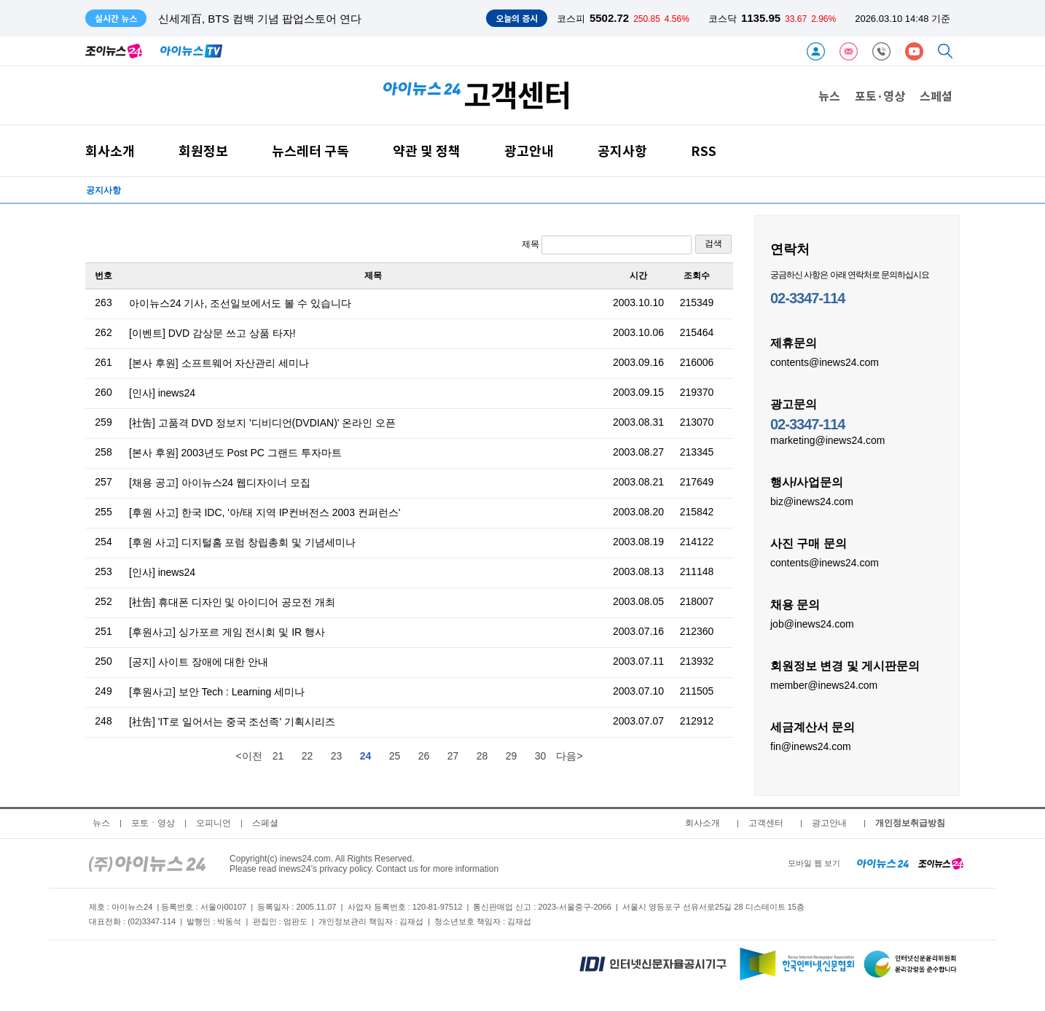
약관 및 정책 (427, 150)
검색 (713, 243)
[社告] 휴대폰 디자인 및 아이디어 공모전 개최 (232, 602)
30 (541, 756)
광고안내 (529, 150)
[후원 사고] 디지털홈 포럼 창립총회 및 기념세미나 (242, 542)
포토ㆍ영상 (153, 823)
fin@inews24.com (810, 746)
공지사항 (622, 150)
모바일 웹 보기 (814, 863)
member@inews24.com (823, 684)
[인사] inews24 (162, 393)
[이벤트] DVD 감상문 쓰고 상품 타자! (212, 333)
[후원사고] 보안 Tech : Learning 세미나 (217, 692)
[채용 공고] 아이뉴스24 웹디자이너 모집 (219, 482)
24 (366, 756)
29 (511, 756)
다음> (569, 756)
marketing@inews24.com (827, 439)
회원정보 (203, 150)
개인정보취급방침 (910, 823)
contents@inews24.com (824, 361)
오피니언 (213, 823)
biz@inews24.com (811, 501)
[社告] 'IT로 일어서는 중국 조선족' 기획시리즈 (232, 721)
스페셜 (936, 95)
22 (307, 756)
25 (395, 756)
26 (424, 756)
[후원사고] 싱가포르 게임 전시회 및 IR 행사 (227, 632)
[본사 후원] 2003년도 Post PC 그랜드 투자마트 (235, 452)
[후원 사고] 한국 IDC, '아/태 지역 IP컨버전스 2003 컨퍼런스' (265, 512)
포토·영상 (880, 95)
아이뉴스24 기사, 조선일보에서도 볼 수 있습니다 (240, 303)
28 (482, 756)
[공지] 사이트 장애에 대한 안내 (198, 662)
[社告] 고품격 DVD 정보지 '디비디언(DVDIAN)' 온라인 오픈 (262, 423)
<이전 (248, 756)
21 (278, 756)
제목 (607, 244)
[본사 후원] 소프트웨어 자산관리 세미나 (219, 363)
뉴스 (829, 95)
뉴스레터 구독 (310, 150)
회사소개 (110, 150)
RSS (703, 150)
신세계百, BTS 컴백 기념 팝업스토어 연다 (259, 18)
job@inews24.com (812, 623)
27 (453, 756)
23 (337, 756)
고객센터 (765, 823)
